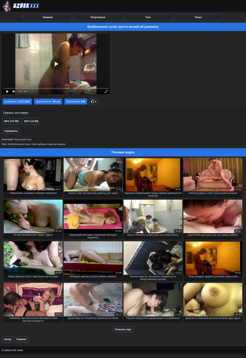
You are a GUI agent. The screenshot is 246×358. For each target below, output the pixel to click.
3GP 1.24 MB (31, 121)
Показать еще (123, 329)
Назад (7, 339)
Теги (148, 17)
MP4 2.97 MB (11, 121)
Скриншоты (11, 131)
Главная (21, 339)
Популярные (97, 17)
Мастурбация (39, 144)
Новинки (48, 17)
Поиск (198, 17)
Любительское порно (19, 144)
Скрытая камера (57, 144)
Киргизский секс (23, 139)
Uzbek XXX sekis (13, 350)
